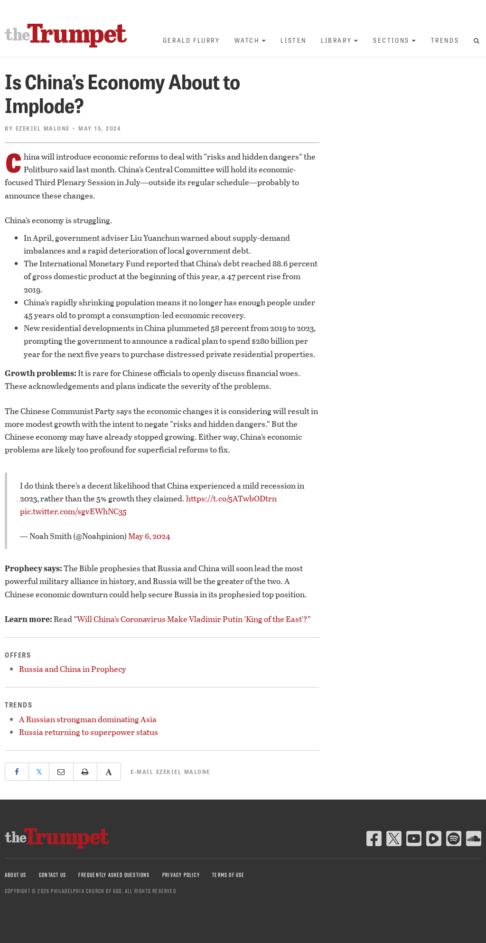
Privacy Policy (181, 875)
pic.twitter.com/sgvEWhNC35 (73, 511)
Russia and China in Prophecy (72, 669)
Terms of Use (228, 875)
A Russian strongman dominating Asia (88, 719)
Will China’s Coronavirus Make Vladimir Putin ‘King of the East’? (192, 619)
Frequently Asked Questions (114, 875)
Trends (445, 40)
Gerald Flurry (191, 40)
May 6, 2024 (149, 536)
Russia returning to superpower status (88, 732)
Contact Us (52, 875)
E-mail (170, 771)
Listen (293, 40)
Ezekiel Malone (43, 128)
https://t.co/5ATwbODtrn (231, 498)
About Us (16, 875)
